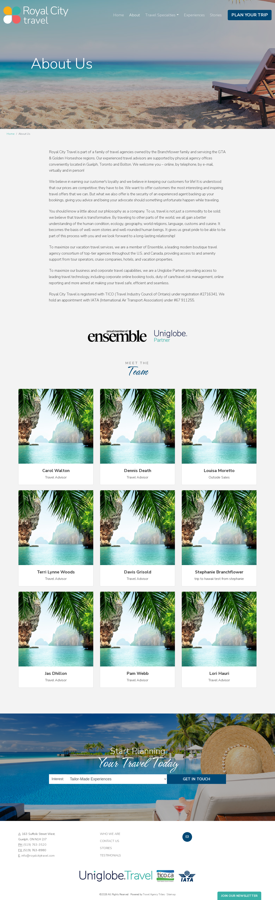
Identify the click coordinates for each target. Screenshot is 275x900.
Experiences (194, 15)
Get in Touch (196, 778)
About (134, 15)
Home (118, 15)
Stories (216, 15)
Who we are (110, 834)
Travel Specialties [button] (160, 15)
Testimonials (110, 855)
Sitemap (171, 894)
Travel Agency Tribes (154, 894)
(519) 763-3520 (34, 844)
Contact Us (109, 841)
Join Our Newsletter (239, 896)
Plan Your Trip (249, 15)
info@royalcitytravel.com (38, 855)
